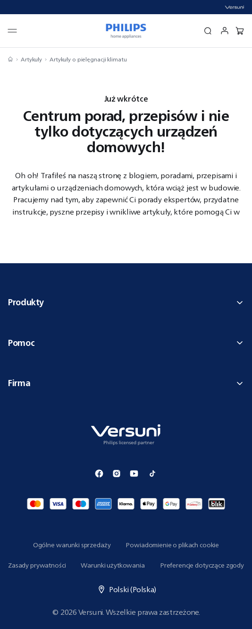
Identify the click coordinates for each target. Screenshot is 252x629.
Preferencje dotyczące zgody (202, 565)
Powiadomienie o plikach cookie (172, 545)
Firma (126, 382)
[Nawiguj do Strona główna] (10, 59)
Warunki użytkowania (112, 565)
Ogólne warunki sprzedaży (72, 545)
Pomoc (126, 342)
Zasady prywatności (37, 565)
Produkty (126, 302)
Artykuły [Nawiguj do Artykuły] (31, 59)
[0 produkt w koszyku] (239, 30)
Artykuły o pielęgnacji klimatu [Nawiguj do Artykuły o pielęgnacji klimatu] (88, 59)
